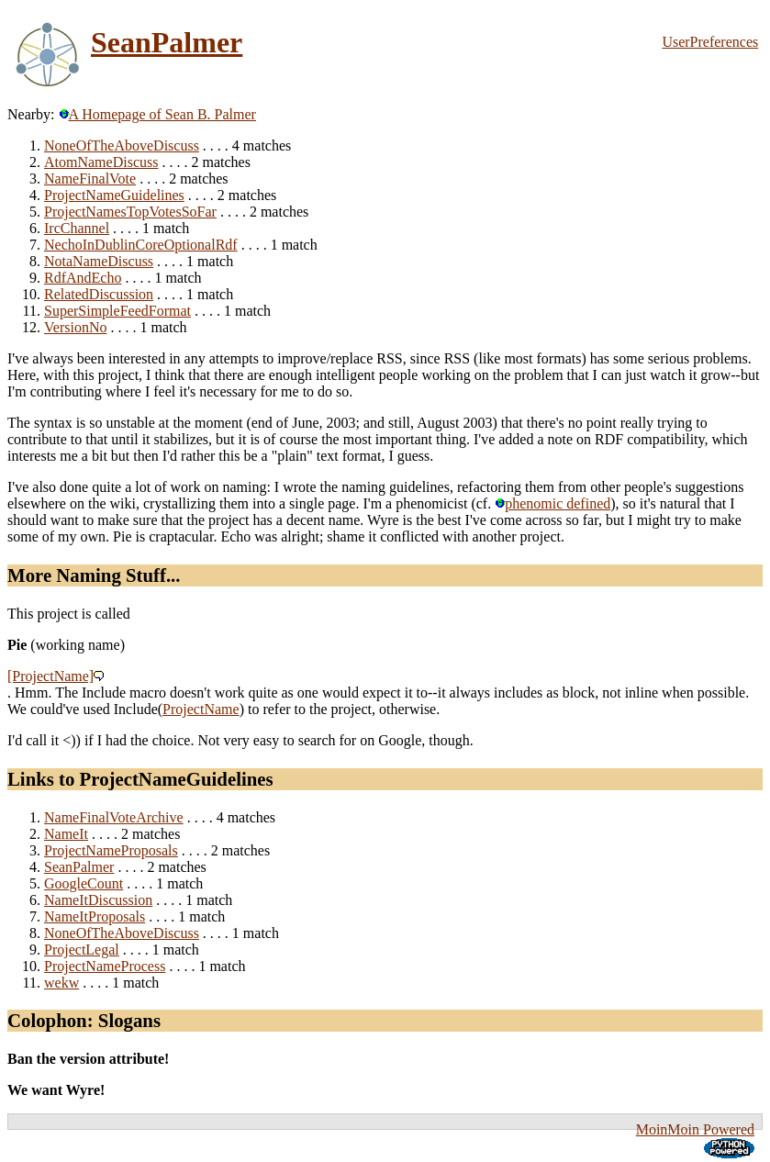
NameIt (66, 834)
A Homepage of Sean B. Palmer (157, 114)
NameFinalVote (90, 178)
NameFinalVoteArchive (114, 817)
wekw (61, 982)
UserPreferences (710, 42)
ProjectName (201, 709)
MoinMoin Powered (695, 1129)
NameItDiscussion (98, 900)
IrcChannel (76, 228)
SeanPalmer (166, 42)
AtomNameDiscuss (101, 162)
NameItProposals (94, 916)
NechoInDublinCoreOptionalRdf (141, 244)
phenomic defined (552, 503)
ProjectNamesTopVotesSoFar (130, 211)
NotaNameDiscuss (98, 261)
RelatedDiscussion (98, 294)
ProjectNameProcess (104, 966)
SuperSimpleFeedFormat (117, 310)
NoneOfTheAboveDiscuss (121, 145)
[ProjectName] (50, 676)
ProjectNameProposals (111, 850)
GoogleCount (83, 883)
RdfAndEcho (82, 277)
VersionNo (75, 327)
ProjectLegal (81, 949)
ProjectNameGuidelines (114, 195)
